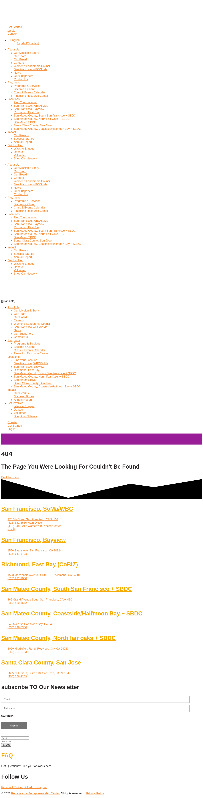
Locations (14, 99)
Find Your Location (25, 102)
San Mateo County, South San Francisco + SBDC (45, 115)
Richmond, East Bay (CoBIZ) (39, 564)
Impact (12, 132)
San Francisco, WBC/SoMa (31, 105)
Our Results (21, 135)
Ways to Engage (24, 148)
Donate (18, 151)
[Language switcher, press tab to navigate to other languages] (14, 40)
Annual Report (23, 142)
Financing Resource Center (31, 95)
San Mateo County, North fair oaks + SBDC (58, 638)
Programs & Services (27, 85)
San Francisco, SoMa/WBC (37, 509)
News (17, 72)
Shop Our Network (25, 158)
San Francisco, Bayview (29, 109)
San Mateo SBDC (25, 122)
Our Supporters (23, 76)
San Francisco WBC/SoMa (30, 69)
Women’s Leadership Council (32, 66)
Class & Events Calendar (29, 92)
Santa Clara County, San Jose (33, 125)
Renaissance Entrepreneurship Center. (35, 793)
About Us (13, 49)
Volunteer (20, 155)
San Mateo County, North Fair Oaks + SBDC (42, 118)
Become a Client (24, 89)
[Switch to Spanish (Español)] (26, 43)
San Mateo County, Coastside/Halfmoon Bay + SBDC (47, 128)
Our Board (20, 59)
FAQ (7, 755)
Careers (19, 62)
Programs (14, 82)
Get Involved (15, 145)
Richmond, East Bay (26, 112)
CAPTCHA (7, 716)
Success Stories (24, 138)
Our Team (20, 56)
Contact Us (21, 79)
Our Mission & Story (26, 52)
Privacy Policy (95, 793)
